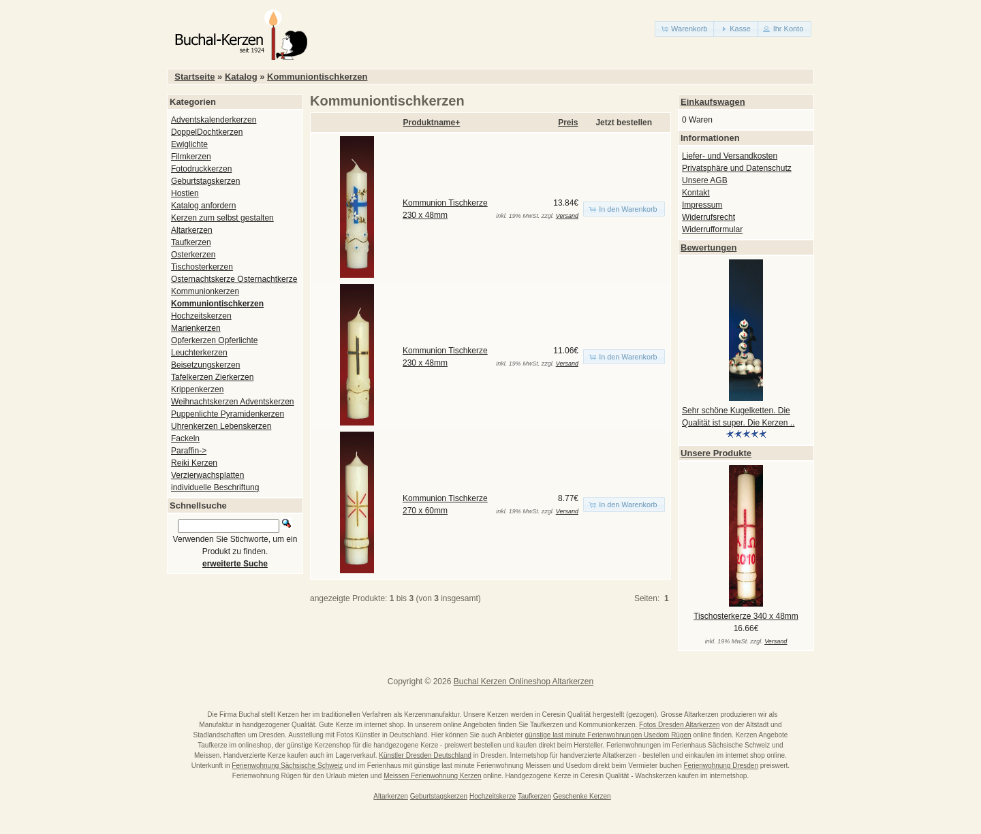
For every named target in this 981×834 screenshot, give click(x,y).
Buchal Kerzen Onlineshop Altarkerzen (523, 681)
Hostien (185, 193)
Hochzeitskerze (492, 796)
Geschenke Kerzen (582, 796)
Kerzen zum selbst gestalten (222, 218)
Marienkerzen (196, 328)
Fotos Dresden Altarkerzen (679, 724)
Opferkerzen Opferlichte (214, 340)
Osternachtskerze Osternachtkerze (234, 279)
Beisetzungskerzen (205, 365)
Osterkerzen (193, 254)
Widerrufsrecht (708, 217)
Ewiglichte (189, 144)
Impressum (702, 205)
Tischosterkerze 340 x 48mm (746, 616)
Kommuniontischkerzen (317, 76)
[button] (685, 29)
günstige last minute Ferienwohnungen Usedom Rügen (608, 735)
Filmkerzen (191, 156)
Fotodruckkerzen (201, 169)
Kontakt (696, 192)
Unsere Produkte (716, 453)
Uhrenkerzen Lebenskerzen (221, 426)
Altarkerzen (192, 230)
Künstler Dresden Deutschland (425, 755)
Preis (568, 122)
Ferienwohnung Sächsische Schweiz (287, 765)
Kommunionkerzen (205, 291)
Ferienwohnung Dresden (720, 765)
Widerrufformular (712, 229)
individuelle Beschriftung (215, 487)
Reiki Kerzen (194, 463)
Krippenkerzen (197, 389)
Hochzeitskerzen (201, 316)
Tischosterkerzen (202, 267)
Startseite (194, 76)
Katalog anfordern (203, 205)
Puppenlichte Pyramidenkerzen (227, 414)
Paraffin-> (188, 450)
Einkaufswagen (713, 102)
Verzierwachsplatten (207, 475)
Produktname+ (432, 122)
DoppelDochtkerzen (207, 132)
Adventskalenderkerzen (213, 120)
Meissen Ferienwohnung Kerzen (432, 776)
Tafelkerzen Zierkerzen (212, 377)
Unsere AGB (705, 180)
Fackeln (185, 438)
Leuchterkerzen (199, 352)
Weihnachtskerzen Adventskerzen (232, 401)
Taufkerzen (191, 242)
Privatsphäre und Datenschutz (737, 168)
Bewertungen (708, 247)
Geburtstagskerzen (205, 181)
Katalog (241, 76)
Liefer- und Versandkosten (729, 156)
